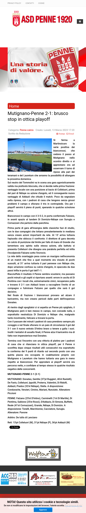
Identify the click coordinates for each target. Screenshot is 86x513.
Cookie (41, 3)
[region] (43, 67)
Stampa (61, 134)
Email (71, 134)
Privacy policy (14, 3)
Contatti (30, 3)
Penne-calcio (26, 130)
